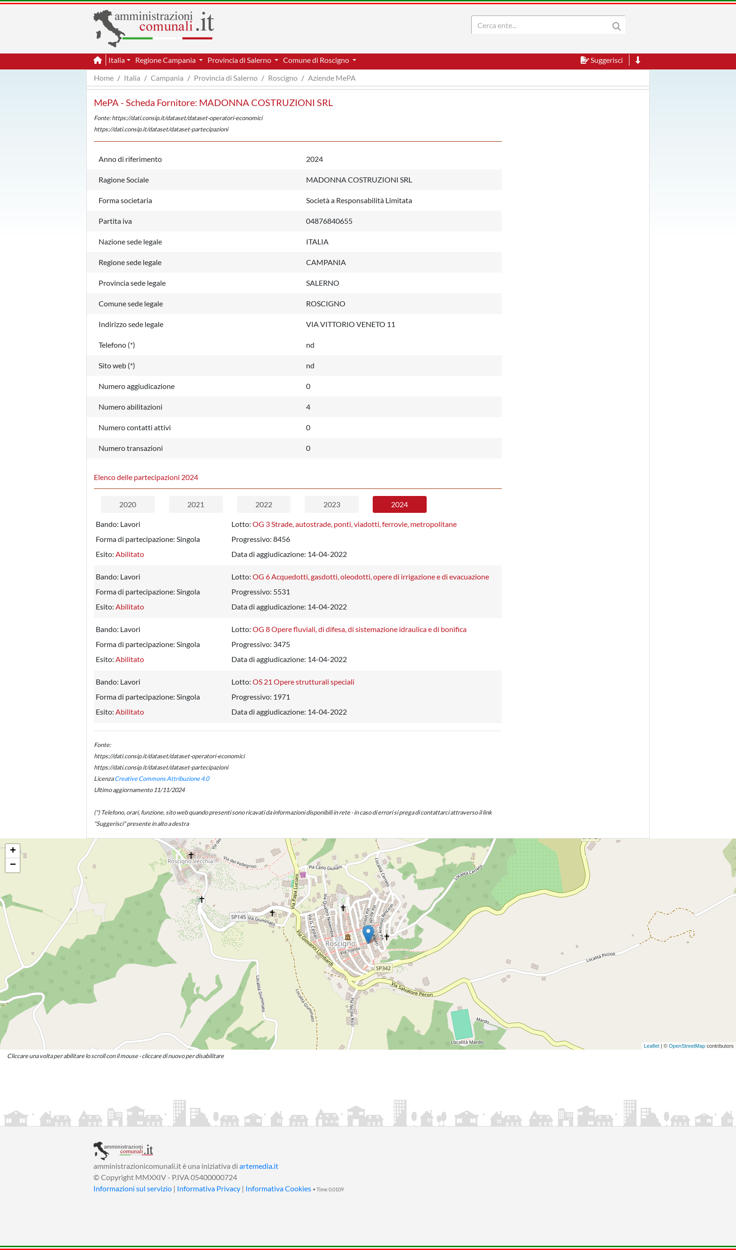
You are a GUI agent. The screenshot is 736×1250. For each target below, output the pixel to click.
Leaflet (651, 1046)
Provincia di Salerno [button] (240, 59)
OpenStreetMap (687, 1046)
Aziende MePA (332, 77)
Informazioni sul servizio (132, 1188)
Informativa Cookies (278, 1188)
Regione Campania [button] (166, 59)
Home (104, 77)
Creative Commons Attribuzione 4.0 (162, 778)
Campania (167, 77)
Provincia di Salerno (226, 77)
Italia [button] (116, 59)
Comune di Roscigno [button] (317, 59)
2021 (195, 504)
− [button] (13, 865)
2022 (263, 504)
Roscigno (283, 77)
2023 (331, 504)
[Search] (542, 25)
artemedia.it (258, 1165)
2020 (127, 504)
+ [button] (13, 851)
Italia (132, 77)
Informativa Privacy (208, 1188)
